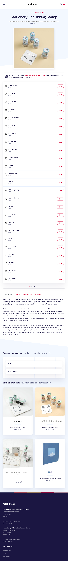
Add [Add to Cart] (61, 86)
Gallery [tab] (17, 294)
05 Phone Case (13, 117)
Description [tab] (8, 294)
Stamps (12, 364)
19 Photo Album (13, 230)
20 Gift (10, 238)
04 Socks (11, 109)
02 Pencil (11, 93)
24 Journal (11, 270)
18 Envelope (12, 222)
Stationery (14, 372)
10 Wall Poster (13, 157)
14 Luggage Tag (13, 190)
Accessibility (7, 557)
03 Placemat (12, 101)
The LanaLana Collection (34, 12)
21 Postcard (12, 246)
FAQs (4, 553)
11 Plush (10, 165)
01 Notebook (12, 85)
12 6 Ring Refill (13, 173)
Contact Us (7, 550)
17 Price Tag (12, 214)
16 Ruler (11, 206)
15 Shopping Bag (13, 198)
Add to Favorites (34, 287)
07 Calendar (12, 133)
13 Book (10, 181)
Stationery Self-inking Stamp (34, 17)
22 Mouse (11, 254)
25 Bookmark (12, 278)
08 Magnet (12, 141)
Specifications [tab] (27, 294)
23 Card (11, 262)
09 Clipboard (12, 149)
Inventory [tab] (38, 294)
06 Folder (11, 125)
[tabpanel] (34, 317)
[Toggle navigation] (4, 4)
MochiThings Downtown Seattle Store (35, 75)
